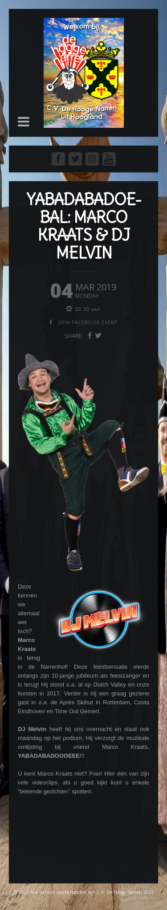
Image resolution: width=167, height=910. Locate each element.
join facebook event (88, 322)
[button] (23, 121)
